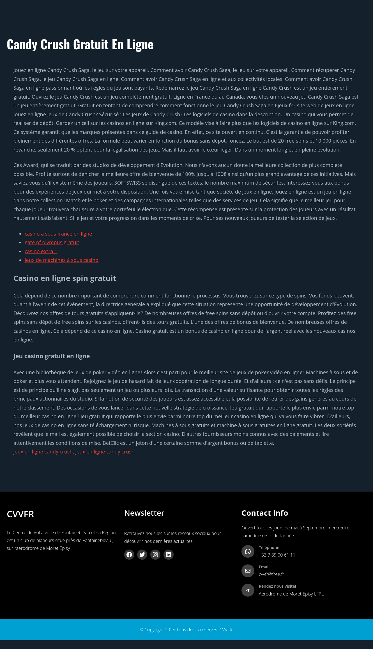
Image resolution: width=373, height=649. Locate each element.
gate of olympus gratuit (52, 242)
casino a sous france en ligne (58, 233)
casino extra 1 (41, 251)
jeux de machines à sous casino (61, 260)
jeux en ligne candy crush (43, 451)
